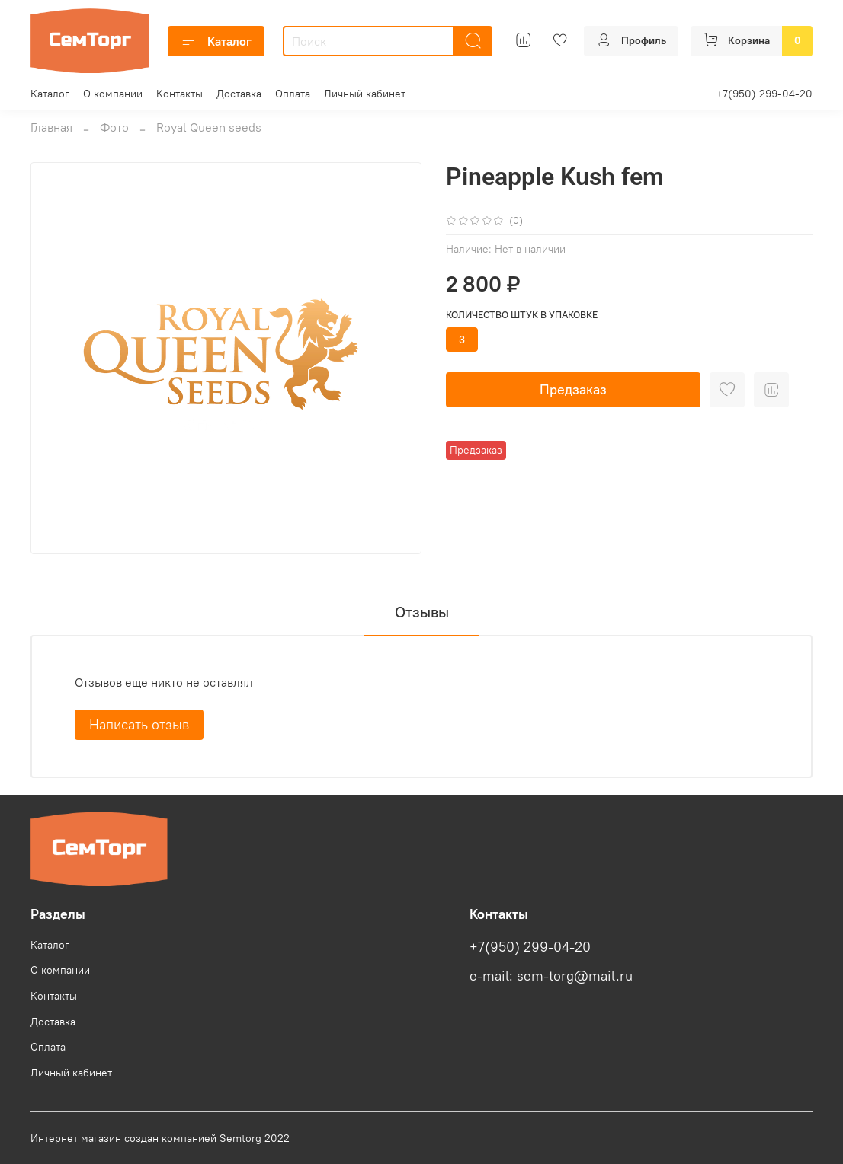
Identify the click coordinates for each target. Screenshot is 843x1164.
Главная (51, 127)
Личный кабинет (364, 93)
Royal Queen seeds (208, 127)
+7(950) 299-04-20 (764, 93)
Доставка (238, 93)
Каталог (216, 41)
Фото (114, 127)
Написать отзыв (139, 724)
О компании (113, 93)
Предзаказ (573, 389)
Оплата (292, 93)
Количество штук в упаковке (522, 314)
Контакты (179, 93)
